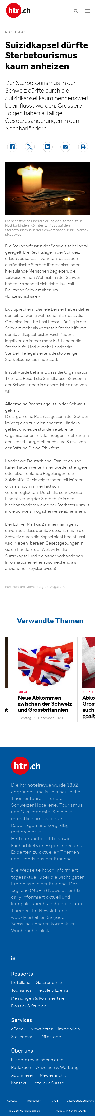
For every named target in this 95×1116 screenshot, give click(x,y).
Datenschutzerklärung (80, 1100)
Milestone (51, 1036)
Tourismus (21, 990)
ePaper (18, 1029)
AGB (55, 1100)
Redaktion (21, 1067)
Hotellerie (21, 982)
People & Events (53, 990)
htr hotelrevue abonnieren (37, 1059)
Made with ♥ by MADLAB (70, 1110)
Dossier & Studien (29, 1006)
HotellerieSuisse (48, 1083)
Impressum (34, 1100)
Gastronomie (49, 982)
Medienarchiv (53, 1075)
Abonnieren (23, 1075)
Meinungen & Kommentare (38, 998)
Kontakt (19, 1083)
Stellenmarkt (23, 1036)
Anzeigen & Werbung (57, 1067)
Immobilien (69, 1029)
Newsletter (41, 1029)
